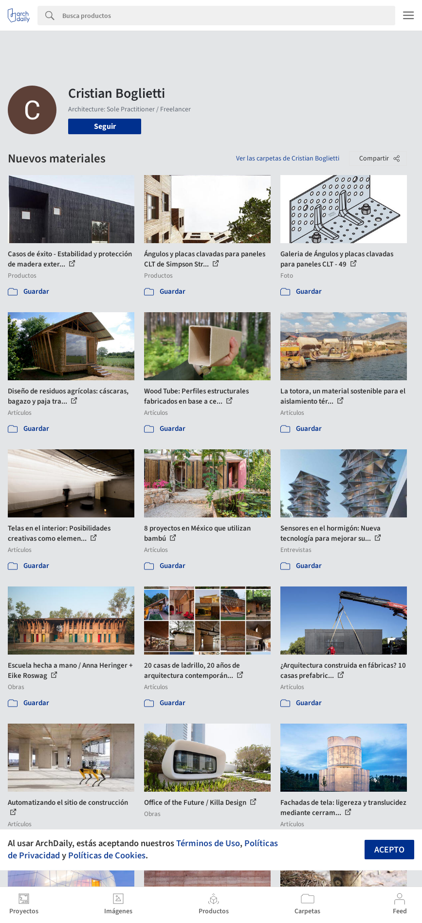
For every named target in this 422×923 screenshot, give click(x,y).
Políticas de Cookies (107, 855)
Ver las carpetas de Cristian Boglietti (287, 158)
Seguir (105, 126)
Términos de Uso (208, 843)
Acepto (389, 850)
